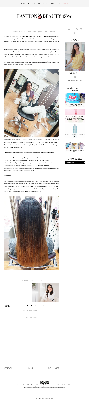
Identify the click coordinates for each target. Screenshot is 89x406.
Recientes (9, 368)
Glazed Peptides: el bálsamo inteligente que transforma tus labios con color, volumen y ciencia (75, 119)
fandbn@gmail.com (75, 80)
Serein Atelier (47, 398)
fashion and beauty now (31, 384)
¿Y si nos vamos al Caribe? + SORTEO (75, 104)
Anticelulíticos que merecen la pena (75, 135)
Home (30, 368)
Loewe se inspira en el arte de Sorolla (75, 151)
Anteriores (53, 368)
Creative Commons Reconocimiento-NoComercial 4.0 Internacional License (57, 384)
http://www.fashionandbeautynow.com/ (50, 386)
